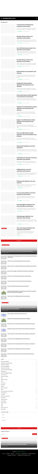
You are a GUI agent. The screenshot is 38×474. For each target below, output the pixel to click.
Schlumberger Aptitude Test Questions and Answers (25, 217)
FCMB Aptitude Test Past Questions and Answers (24, 170)
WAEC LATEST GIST (19, 407)
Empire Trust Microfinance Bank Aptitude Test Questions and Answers (26, 121)
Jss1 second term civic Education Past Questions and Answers (21, 333)
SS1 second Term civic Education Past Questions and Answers (21, 323)
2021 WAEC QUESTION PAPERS (19, 363)
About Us (13, 453)
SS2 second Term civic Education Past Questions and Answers (21, 343)
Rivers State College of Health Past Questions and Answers (20, 271)
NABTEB (19, 386)
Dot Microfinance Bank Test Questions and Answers (25, 60)
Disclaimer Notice (31, 453)
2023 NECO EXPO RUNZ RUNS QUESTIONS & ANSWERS (18, 318)
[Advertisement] (19, 8)
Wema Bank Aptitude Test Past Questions (26, 147)
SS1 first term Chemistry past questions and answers (19, 276)
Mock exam (19, 384)
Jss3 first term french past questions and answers (18, 261)
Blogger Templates (21, 451)
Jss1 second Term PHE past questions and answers (18, 296)
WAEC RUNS (19, 409)
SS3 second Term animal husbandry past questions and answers (21, 266)
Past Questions (19, 393)
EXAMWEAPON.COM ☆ (9, 18)
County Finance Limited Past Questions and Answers (25, 25)
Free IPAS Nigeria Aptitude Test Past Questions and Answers (26, 205)
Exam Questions (19, 374)
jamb (19, 378)
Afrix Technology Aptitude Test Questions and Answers (26, 228)
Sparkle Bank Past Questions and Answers (26, 72)
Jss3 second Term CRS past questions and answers (18, 348)
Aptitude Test (19, 371)
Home (4, 453)
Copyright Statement (11, 455)
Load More (18, 240)
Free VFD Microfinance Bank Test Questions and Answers (26, 49)
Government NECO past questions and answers (18, 286)
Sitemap (8, 453)
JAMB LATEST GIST (19, 379)
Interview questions (19, 376)
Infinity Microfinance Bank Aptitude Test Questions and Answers (25, 85)
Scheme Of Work (19, 399)
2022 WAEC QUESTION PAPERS (19, 369)
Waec (19, 406)
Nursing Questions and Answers (19, 391)
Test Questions (19, 402)
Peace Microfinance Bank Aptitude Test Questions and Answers (27, 96)
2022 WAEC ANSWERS (19, 366)
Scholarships (19, 401)
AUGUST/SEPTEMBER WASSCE (19, 373)
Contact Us (18, 453)
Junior (19, 381)
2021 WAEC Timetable (19, 365)
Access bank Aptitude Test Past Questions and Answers (26, 193)
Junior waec (19, 383)
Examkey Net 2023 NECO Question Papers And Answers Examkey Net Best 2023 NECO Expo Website (21, 292)
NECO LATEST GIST (19, 388)
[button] (1, 18)
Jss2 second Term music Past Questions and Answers (19, 281)
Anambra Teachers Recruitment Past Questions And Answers (21, 328)
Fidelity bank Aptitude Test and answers (26, 182)
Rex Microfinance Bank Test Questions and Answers (25, 37)
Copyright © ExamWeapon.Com (24, 455)
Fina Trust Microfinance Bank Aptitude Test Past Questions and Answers (26, 134)
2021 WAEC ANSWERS (19, 361)
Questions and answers (19, 396)
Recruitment (19, 397)
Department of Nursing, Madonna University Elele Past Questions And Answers (22, 257)
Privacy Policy (24, 453)
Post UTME (19, 394)
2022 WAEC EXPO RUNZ (19, 368)
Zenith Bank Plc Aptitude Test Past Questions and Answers (27, 158)
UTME (19, 404)
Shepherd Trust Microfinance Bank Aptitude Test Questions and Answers (27, 108)
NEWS (19, 389)
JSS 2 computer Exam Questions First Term (17, 313)
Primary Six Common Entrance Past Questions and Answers (20, 353)
